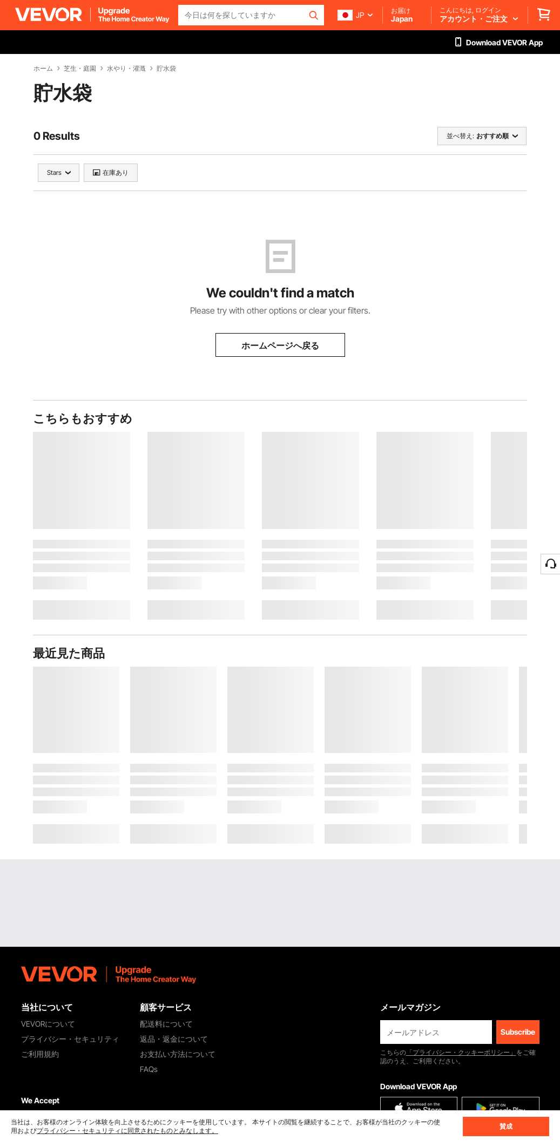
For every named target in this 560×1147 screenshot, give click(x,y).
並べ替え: (460, 136)
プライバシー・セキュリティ (70, 1038)
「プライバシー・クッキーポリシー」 (461, 1052)
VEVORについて (48, 1023)
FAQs (149, 1069)
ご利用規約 (40, 1053)
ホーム (43, 68)
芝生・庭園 (80, 68)
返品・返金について (174, 1038)
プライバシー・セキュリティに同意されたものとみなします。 (127, 1130)
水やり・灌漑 (126, 68)
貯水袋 (166, 68)
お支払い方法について (177, 1053)
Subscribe (518, 1031)
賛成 (506, 1126)
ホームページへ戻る (280, 345)
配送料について (166, 1023)
